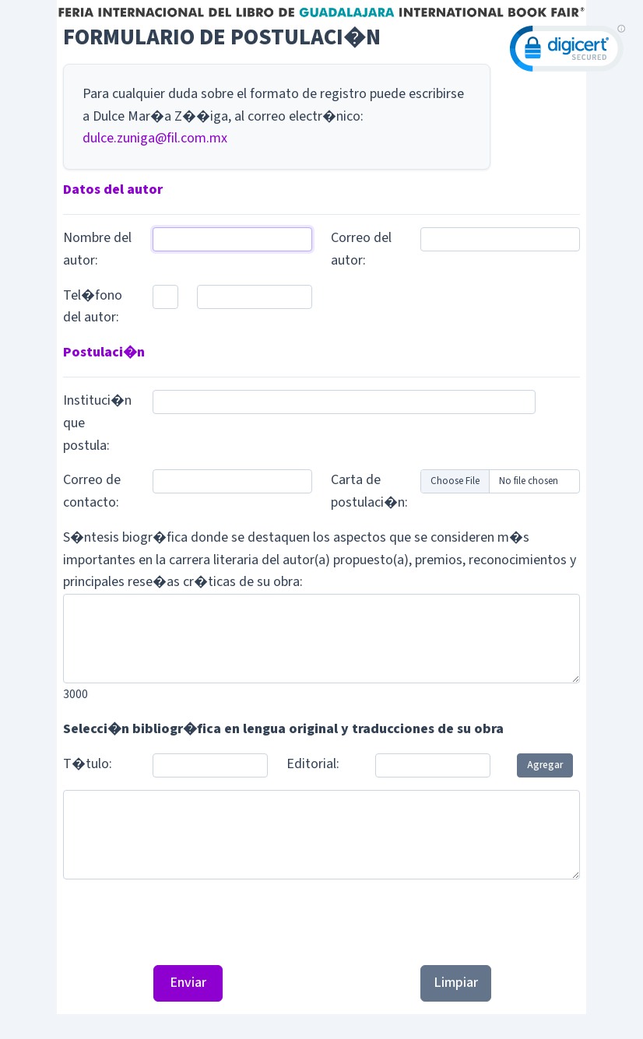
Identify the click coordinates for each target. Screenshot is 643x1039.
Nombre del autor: (97, 249)
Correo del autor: (361, 249)
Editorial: (312, 764)
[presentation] (321, 922)
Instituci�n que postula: (97, 423)
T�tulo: (87, 764)
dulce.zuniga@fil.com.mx (155, 138)
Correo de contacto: (92, 491)
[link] (567, 51)
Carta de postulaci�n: (369, 491)
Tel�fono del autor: (92, 307)
